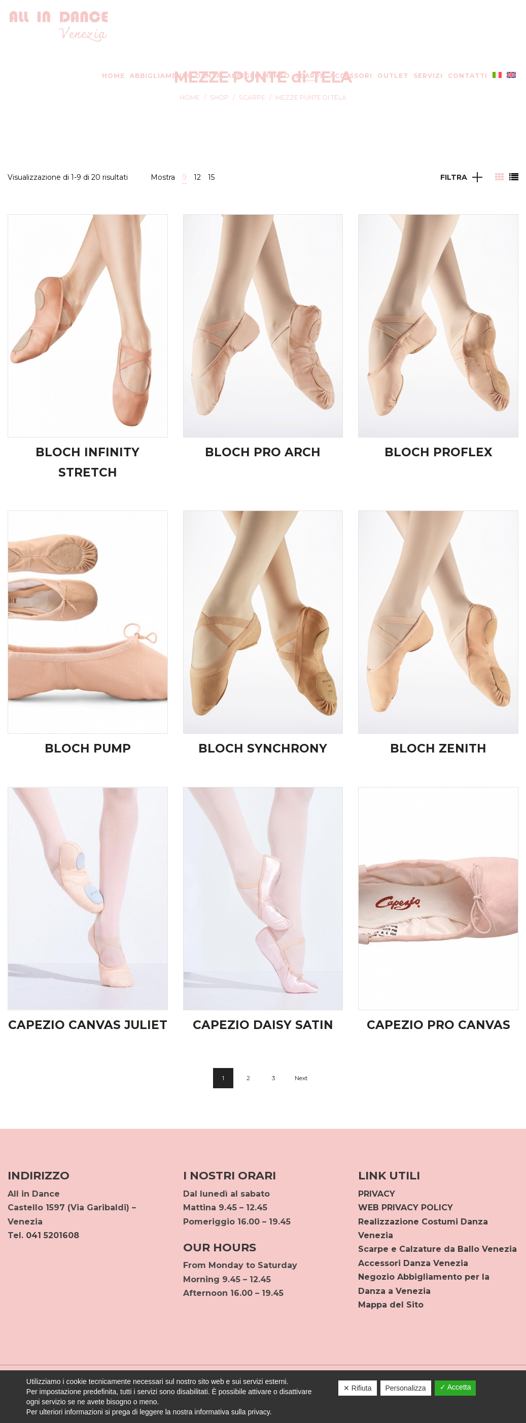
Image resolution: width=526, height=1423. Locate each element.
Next (301, 1078)
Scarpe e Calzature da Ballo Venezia (437, 1249)
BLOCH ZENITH (438, 748)
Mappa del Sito (391, 1305)
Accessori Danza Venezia (413, 1263)
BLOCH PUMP (88, 748)
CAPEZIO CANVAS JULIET (87, 1025)
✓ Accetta (455, 1387)
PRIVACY (376, 1194)
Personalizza (405, 1388)
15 (211, 177)
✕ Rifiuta (357, 1388)
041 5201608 (52, 1235)
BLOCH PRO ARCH (263, 452)
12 (197, 177)
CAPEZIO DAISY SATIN (263, 1025)
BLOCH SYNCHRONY (262, 748)
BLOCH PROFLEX (438, 452)
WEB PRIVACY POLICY (405, 1207)
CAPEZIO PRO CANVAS (438, 1025)
